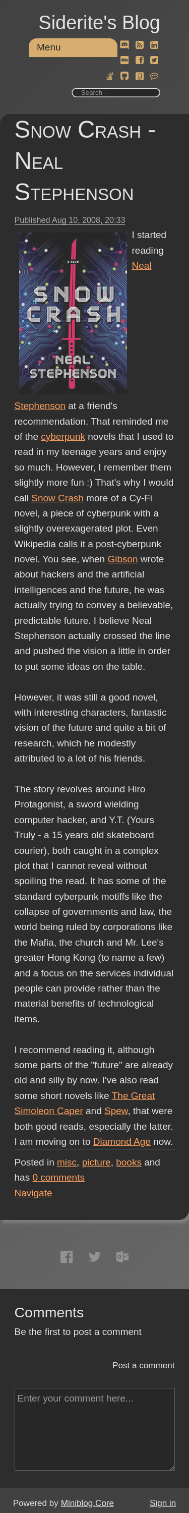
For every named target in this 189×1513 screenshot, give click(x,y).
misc (67, 1162)
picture (96, 1162)
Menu (49, 47)
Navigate (33, 1193)
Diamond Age (122, 1141)
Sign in (163, 1503)
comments (58, 1177)
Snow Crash (57, 498)
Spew (116, 1110)
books (129, 1162)
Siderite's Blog (99, 22)
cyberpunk (63, 436)
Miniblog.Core (87, 1503)
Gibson (122, 559)
